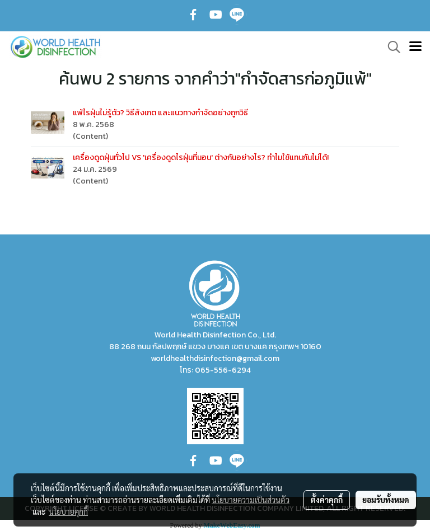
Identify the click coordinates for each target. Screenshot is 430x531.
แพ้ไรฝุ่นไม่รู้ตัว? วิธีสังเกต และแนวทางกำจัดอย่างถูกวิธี (160, 113)
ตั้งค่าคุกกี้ (327, 500)
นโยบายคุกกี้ (68, 511)
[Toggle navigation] (415, 47)
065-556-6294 (223, 370)
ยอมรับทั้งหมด (385, 500)
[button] (390, 47)
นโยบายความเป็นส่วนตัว (250, 500)
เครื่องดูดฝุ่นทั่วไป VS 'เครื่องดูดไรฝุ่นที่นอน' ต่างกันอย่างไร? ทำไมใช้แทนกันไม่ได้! (201, 157)
